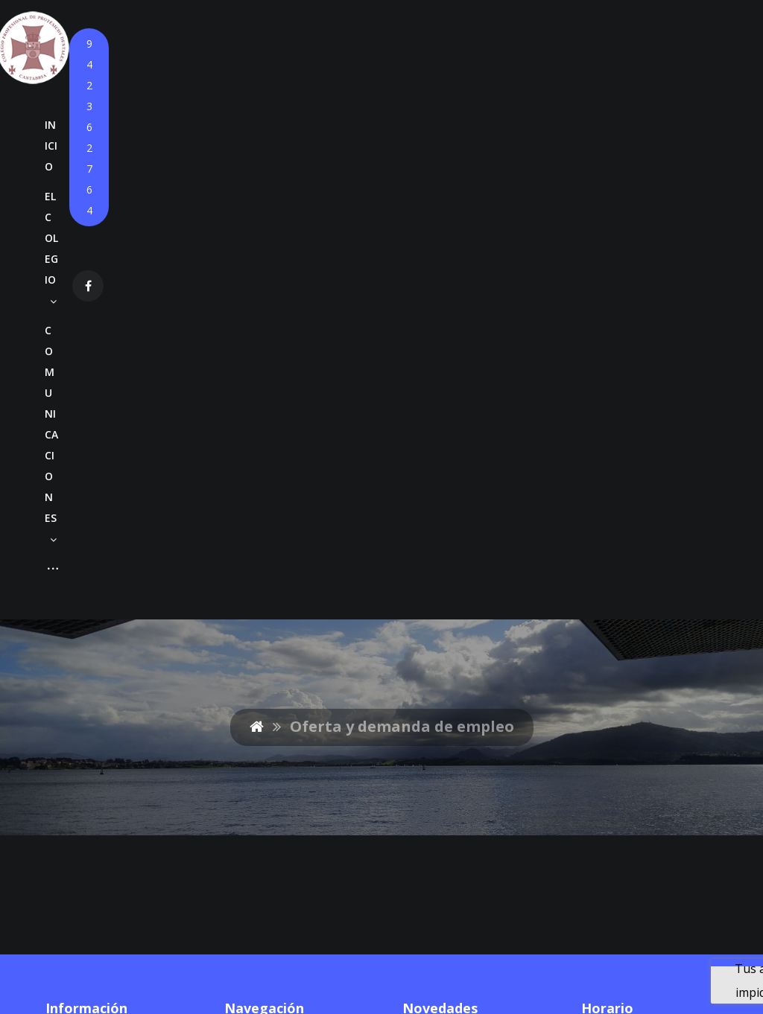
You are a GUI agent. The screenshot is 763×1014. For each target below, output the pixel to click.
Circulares (323, 578)
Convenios (253, 649)
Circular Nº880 (444, 530)
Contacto (249, 744)
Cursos (244, 625)
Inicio (239, 530)
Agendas (319, 625)
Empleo (245, 697)
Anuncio (426, 593)
